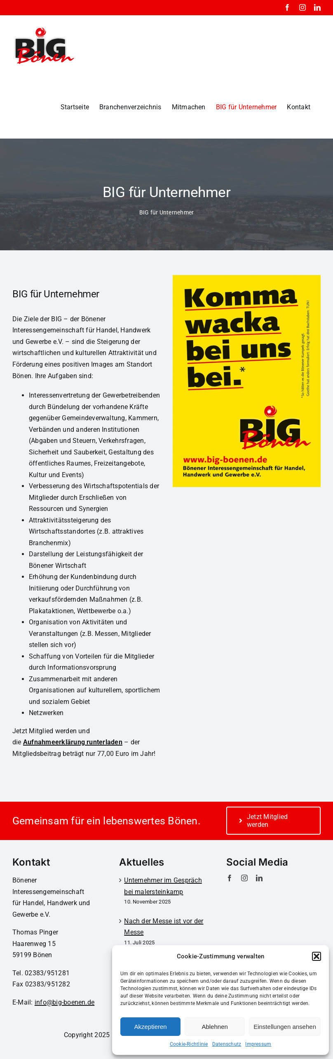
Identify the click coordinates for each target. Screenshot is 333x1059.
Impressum (258, 1044)
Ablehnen (214, 1026)
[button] (316, 956)
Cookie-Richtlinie (189, 1044)
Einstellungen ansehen (284, 1026)
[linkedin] (259, 878)
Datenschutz (227, 1044)
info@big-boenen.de (64, 1002)
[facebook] (229, 878)
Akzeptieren (150, 1026)
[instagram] (244, 878)
